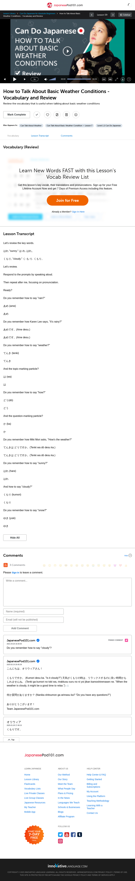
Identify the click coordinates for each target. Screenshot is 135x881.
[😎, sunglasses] (66, 565)
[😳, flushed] (49, 565)
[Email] (33, 620)
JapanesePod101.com (87, 872)
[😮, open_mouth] (109, 565)
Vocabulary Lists (32, 788)
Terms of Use (120, 872)
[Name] (33, 612)
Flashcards (29, 784)
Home (27, 774)
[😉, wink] (87, 565)
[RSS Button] (5, 565)
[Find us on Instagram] (60, 840)
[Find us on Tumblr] (79, 834)
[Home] (64, 7)
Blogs (61, 812)
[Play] (15, 79)
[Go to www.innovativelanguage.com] (67, 865)
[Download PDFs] (66, 114)
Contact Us (92, 813)
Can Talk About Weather (31, 125)
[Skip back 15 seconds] (5, 79)
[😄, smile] (44, 565)
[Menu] (5, 5)
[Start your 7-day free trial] (34, 835)
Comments (66, 135)
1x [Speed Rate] (35, 79)
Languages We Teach (69, 802)
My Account (92, 791)
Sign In (15, 572)
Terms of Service (100, 875)
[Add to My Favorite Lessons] (47, 114)
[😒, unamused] (60, 565)
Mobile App (29, 812)
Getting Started (94, 779)
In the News (64, 798)
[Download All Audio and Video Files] (75, 114)
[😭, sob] (93, 565)
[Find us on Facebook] (73, 834)
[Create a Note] (57, 114)
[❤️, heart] (120, 565)
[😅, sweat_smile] (82, 565)
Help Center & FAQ (96, 774)
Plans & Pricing (65, 793)
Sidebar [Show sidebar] (127, 14)
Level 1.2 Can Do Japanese (109, 125)
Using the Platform (96, 796)
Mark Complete (17, 114)
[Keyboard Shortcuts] (129, 79)
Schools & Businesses (69, 807)
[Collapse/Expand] (67, 555)
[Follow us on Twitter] (60, 834)
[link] (91, 15)
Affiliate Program (66, 816)
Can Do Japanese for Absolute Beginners (37, 13)
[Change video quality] (110, 79)
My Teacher (30, 807)
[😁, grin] (55, 565)
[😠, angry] (71, 565)
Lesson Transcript (40, 135)
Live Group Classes (34, 798)
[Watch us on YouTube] (66, 834)
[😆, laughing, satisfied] (77, 565)
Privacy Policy (105, 872)
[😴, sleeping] (104, 565)
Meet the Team (65, 784)
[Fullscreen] (117, 79)
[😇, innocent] (98, 565)
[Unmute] (46, 79)
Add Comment (20, 628)
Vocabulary (13, 135)
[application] (67, 51)
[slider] (52, 79)
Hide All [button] (15, 537)
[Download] (123, 79)
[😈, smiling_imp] (115, 565)
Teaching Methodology (98, 801)
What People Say (66, 788)
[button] (130, 5)
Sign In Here (78, 211)
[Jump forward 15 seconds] (25, 79)
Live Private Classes (34, 793)
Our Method (64, 774)
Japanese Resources (34, 802)
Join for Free (67, 200)
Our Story (63, 779)
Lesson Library (9, 13)
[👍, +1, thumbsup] (126, 565)
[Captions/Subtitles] (104, 79)
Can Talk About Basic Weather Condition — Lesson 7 (69, 125)
